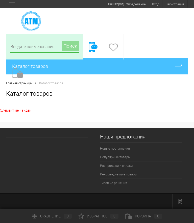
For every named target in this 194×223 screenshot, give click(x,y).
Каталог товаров (97, 66)
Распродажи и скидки (116, 166)
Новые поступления (115, 148)
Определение (136, 4)
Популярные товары (115, 157)
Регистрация (174, 4)
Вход (155, 4)
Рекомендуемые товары (118, 174)
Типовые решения (113, 183)
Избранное (98, 216)
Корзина (143, 216)
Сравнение (52, 216)
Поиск (70, 46)
